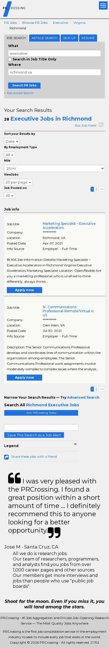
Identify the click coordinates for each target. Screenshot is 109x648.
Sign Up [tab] (69, 38)
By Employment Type (20, 147)
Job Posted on (15, 188)
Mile (7, 160)
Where (14, 65)
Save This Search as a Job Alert (34, 435)
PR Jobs (10, 23)
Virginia (79, 23)
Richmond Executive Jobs (52, 404)
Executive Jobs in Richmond (51, 118)
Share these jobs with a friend (34, 456)
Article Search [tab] (44, 38)
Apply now (24, 290)
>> (102, 189)
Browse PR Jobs (35, 23)
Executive (60, 23)
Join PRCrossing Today (41, 413)
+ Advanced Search (19, 93)
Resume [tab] (88, 38)
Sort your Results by (19, 134)
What (13, 46)
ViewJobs (11, 174)
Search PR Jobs (24, 85)
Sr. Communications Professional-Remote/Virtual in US (68, 311)
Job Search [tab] (16, 38)
